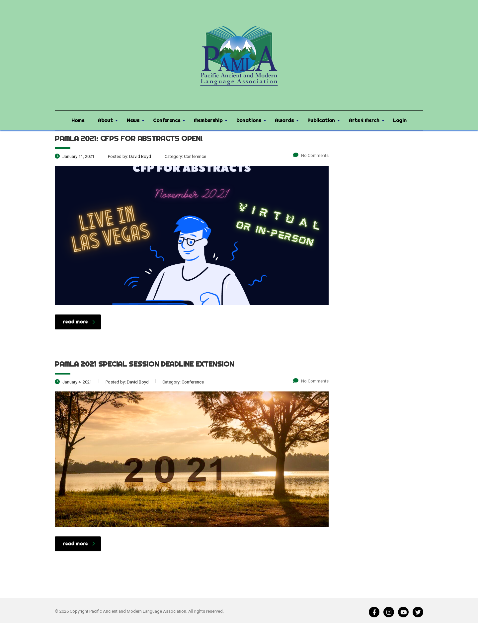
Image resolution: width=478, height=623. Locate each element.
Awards (284, 120)
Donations (248, 120)
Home (77, 120)
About (105, 120)
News (133, 120)
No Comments (311, 155)
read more (79, 322)
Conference (166, 120)
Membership (208, 120)
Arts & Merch (364, 120)
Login (400, 120)
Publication (321, 120)
